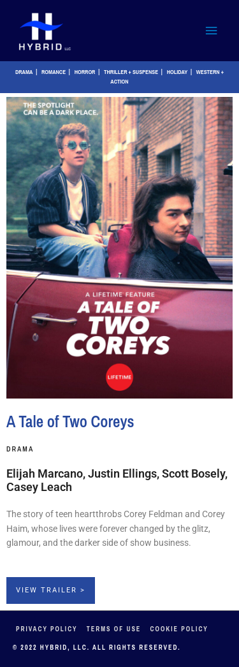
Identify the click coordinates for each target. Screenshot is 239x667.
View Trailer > (50, 590)
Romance (53, 72)
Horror (85, 72)
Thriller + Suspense (131, 72)
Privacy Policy (47, 629)
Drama (24, 72)
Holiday (177, 72)
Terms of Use (114, 629)
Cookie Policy (179, 629)
